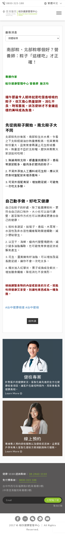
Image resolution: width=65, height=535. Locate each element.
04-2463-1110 (38, 473)
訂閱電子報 (53, 500)
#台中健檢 (32, 307)
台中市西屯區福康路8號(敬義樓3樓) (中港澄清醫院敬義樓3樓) (23, 488)
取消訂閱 (57, 505)
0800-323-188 (28, 479)
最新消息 (11, 32)
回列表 (32, 321)
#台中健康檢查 (15, 307)
